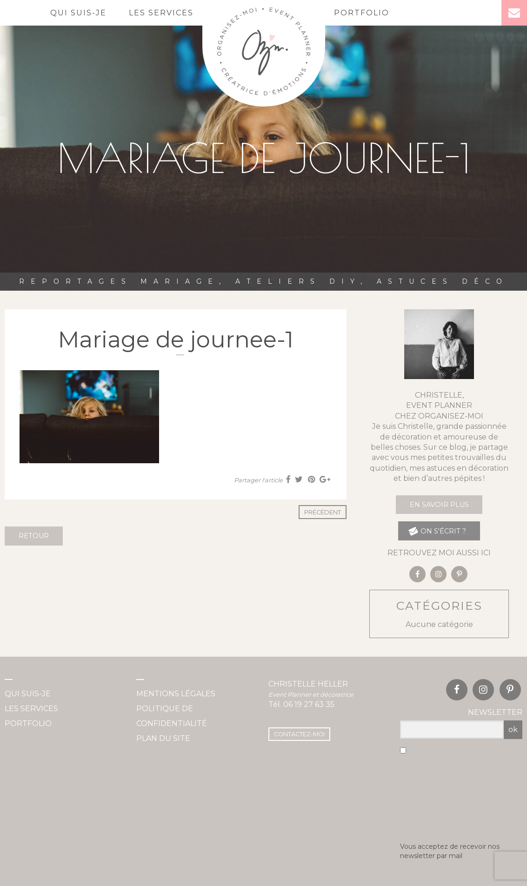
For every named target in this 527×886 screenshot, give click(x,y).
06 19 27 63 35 (308, 704)
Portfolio (361, 12)
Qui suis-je (78, 12)
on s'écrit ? (437, 531)
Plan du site (163, 738)
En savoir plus (439, 504)
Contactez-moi (299, 734)
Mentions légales (175, 693)
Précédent (322, 512)
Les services (161, 12)
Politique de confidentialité (171, 716)
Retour (34, 536)
